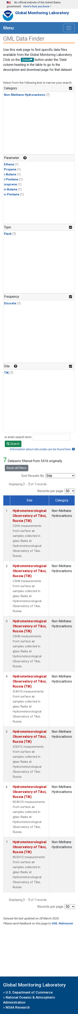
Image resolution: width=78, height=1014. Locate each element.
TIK (6, 373)
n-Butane (10, 189)
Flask (7, 234)
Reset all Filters (16, 468)
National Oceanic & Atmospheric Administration (29, 999)
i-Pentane (11, 179)
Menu (8, 27)
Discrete (10, 303)
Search (13, 443)
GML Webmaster (62, 923)
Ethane (9, 164)
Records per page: (50, 491)
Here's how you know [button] (36, 6)
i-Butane (10, 174)
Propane (10, 169)
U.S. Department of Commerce (29, 992)
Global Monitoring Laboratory (42, 12)
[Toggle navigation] (69, 28)
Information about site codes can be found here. (42, 449)
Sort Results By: (33, 476)
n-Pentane (11, 194)
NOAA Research (18, 1007)
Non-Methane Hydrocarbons (24, 95)
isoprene (10, 184)
